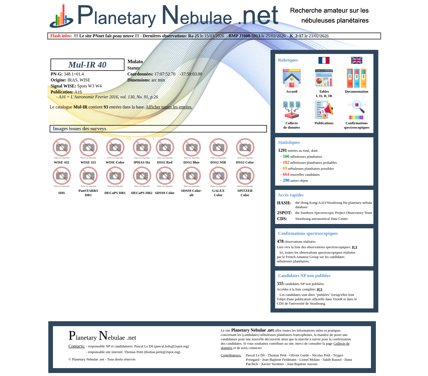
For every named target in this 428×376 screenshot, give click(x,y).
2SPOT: (284, 212)
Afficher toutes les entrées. (169, 107)
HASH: (283, 203)
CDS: (281, 218)
